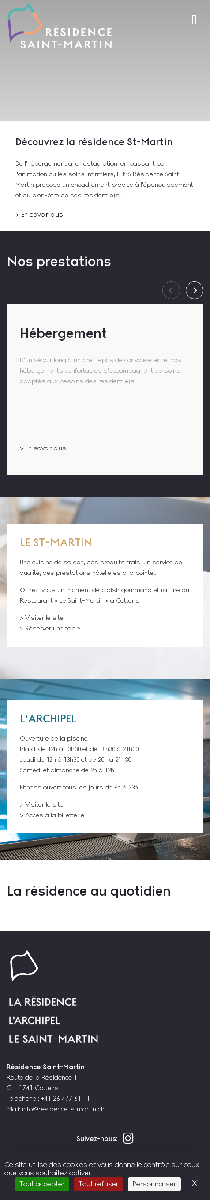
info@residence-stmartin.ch (63, 1109)
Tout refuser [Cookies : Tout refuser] (99, 1184)
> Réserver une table (50, 628)
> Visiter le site (42, 617)
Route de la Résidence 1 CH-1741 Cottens (46, 1077)
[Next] (194, 290)
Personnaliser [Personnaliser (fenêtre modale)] (154, 1184)
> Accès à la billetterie (52, 815)
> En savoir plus (39, 214)
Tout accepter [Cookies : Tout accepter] (42, 1184)
